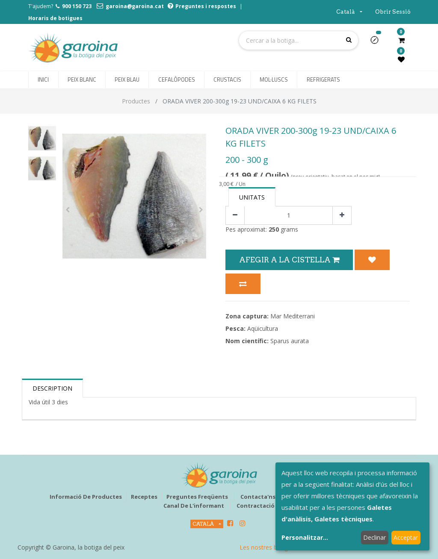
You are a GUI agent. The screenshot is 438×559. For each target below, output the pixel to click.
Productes (136, 101)
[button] (377, 43)
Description (52, 388)
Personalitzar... (304, 537)
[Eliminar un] (235, 215)
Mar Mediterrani (292, 316)
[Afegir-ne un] (342, 215)
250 (274, 229)
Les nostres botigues (269, 547)
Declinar (374, 537)
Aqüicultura (262, 328)
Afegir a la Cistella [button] (289, 259)
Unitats (252, 197)
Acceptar (406, 537)
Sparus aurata (289, 341)
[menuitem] (43, 80)
